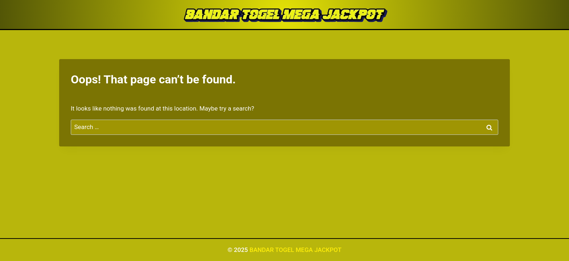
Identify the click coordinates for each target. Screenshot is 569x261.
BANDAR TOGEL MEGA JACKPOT (295, 249)
